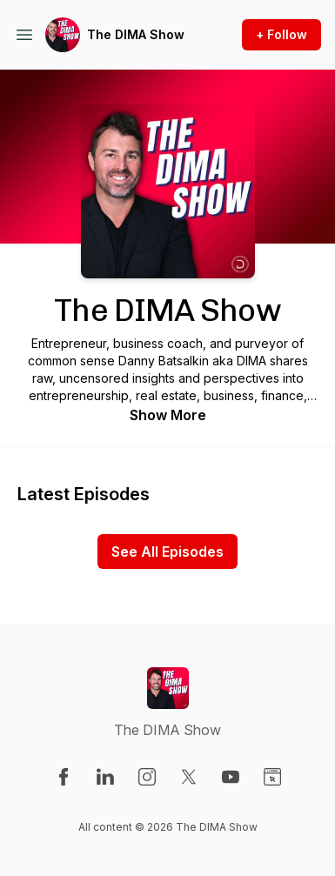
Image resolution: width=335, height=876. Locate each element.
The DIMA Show (135, 34)
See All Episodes (167, 551)
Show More (168, 415)
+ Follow (281, 34)
